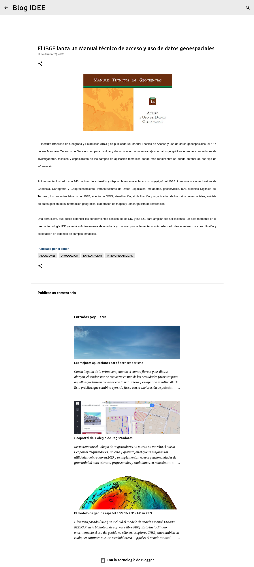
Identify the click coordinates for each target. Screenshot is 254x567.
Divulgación (69, 255)
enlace (139, 181)
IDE (143, 218)
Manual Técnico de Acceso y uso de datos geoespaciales (169, 143)
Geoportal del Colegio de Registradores (103, 438)
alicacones (48, 255)
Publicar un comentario (57, 293)
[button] (40, 64)
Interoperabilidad (120, 255)
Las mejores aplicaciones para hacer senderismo (108, 363)
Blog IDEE (28, 7)
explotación (92, 255)
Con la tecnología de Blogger (127, 560)
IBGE (104, 143)
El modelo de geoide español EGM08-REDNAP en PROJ (114, 513)
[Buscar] (51, 7)
